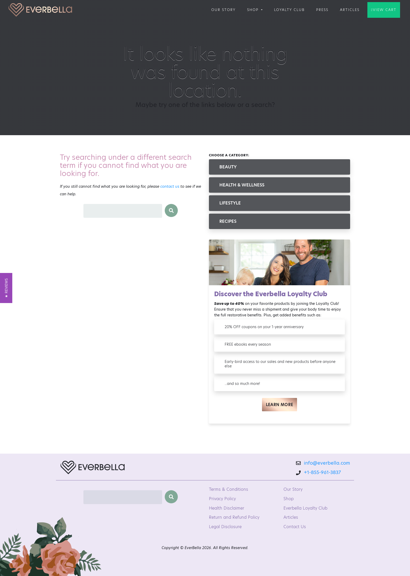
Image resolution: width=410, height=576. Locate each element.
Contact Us (294, 527)
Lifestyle (230, 203)
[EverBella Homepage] (92, 469)
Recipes (227, 221)
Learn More (279, 404)
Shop (253, 9)
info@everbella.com (327, 463)
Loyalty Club (289, 9)
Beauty (228, 167)
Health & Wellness (241, 185)
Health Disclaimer (226, 508)
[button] (6, 288)
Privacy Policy (222, 499)
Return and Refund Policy (234, 517)
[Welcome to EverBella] (40, 10)
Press (322, 9)
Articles (350, 9)
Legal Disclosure (225, 527)
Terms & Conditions (228, 489)
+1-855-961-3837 (322, 472)
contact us (169, 186)
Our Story (223, 9)
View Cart (384, 9)
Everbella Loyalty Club (305, 508)
